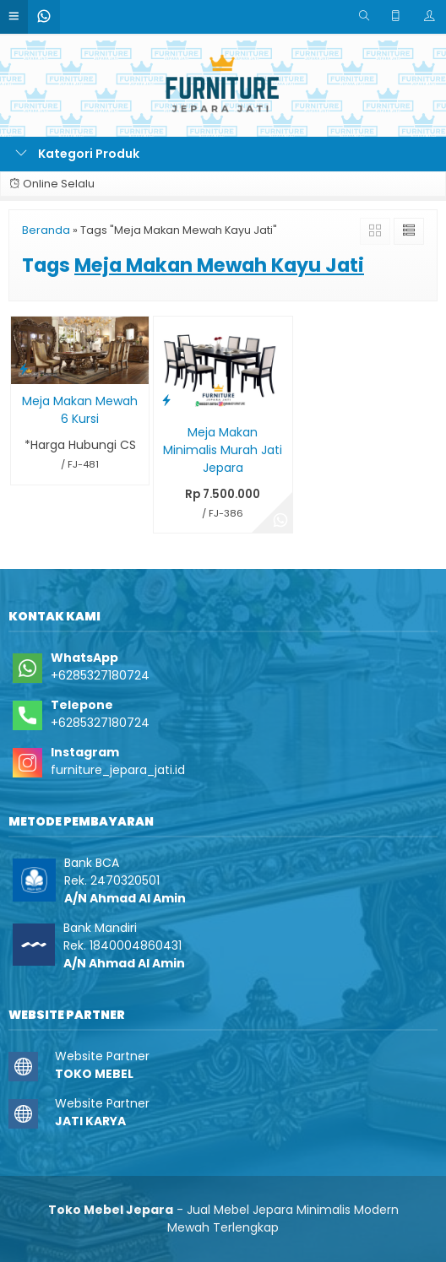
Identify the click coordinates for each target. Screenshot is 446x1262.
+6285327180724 (100, 675)
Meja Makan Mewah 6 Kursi (80, 410)
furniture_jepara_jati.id (118, 769)
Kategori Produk (77, 153)
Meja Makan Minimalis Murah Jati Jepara (222, 450)
